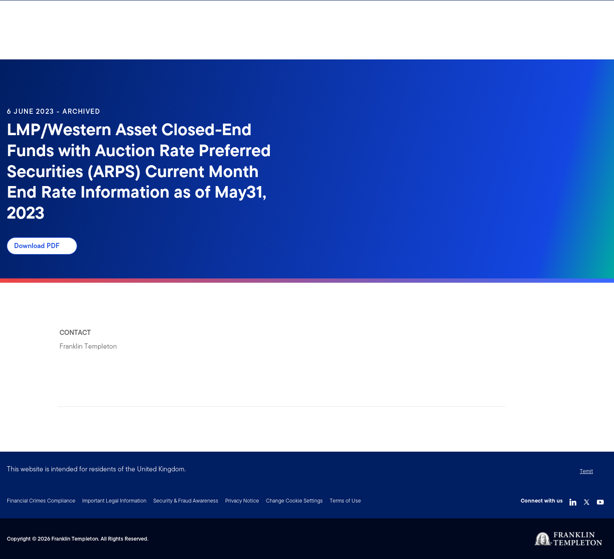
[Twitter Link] (586, 500)
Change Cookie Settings (294, 501)
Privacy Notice (242, 501)
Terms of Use (345, 501)
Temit (586, 471)
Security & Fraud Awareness (185, 501)
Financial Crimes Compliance (41, 501)
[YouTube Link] (600, 500)
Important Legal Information (114, 501)
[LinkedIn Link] (573, 500)
